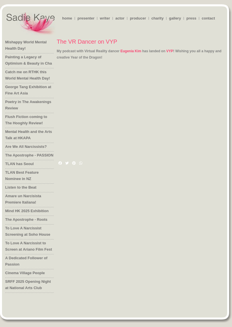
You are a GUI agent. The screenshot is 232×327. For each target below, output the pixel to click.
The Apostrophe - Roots (26, 219)
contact (208, 18)
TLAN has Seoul (19, 164)
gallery (175, 18)
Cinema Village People (25, 273)
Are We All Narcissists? (26, 146)
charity (158, 18)
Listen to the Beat (20, 187)
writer (105, 18)
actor (120, 18)
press (191, 18)
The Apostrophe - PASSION (29, 155)
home (67, 18)
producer (138, 18)
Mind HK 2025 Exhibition (27, 211)
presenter (85, 18)
